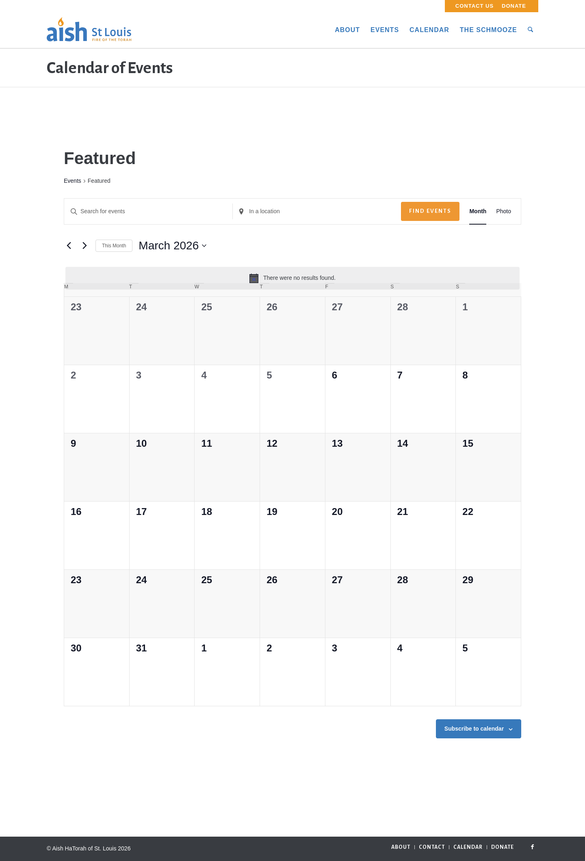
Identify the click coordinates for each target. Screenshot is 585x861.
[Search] (530, 30)
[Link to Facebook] (532, 847)
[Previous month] (69, 246)
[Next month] (84, 246)
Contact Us (474, 6)
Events (72, 180)
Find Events (430, 211)
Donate (514, 6)
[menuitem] (474, 6)
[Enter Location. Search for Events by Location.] (317, 211)
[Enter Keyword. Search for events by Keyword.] (148, 211)
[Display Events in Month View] (477, 211)
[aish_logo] (89, 30)
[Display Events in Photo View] (503, 211)
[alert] (292, 278)
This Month (114, 246)
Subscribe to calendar (474, 728)
